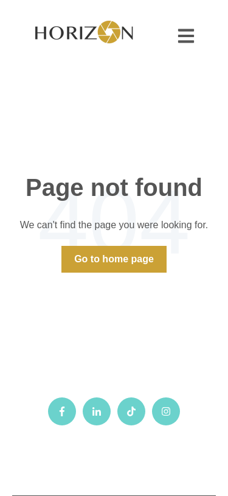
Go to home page (114, 259)
